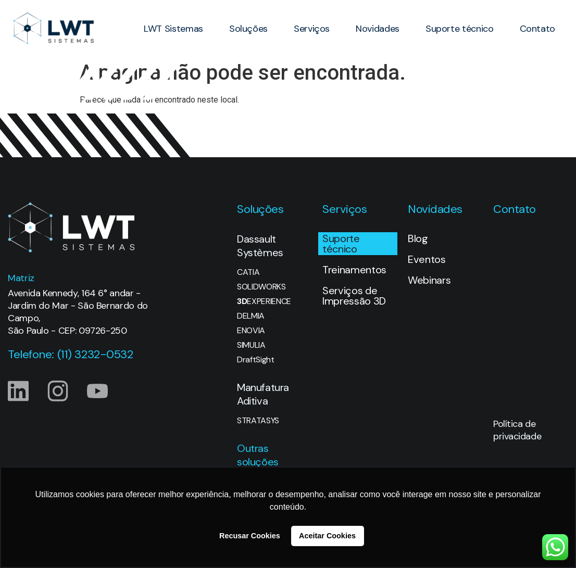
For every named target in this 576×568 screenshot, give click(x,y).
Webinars (429, 280)
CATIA (248, 272)
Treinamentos (354, 269)
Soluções (248, 28)
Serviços (312, 28)
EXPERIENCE (264, 301)
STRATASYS (258, 420)
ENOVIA (251, 330)
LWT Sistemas (173, 28)
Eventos (427, 259)
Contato (537, 28)
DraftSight (255, 360)
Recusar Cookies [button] (249, 536)
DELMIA (251, 316)
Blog (418, 238)
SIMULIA (251, 345)
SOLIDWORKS (261, 287)
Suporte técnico (459, 28)
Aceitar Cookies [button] (327, 536)
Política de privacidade (517, 430)
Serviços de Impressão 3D (354, 295)
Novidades (377, 28)
